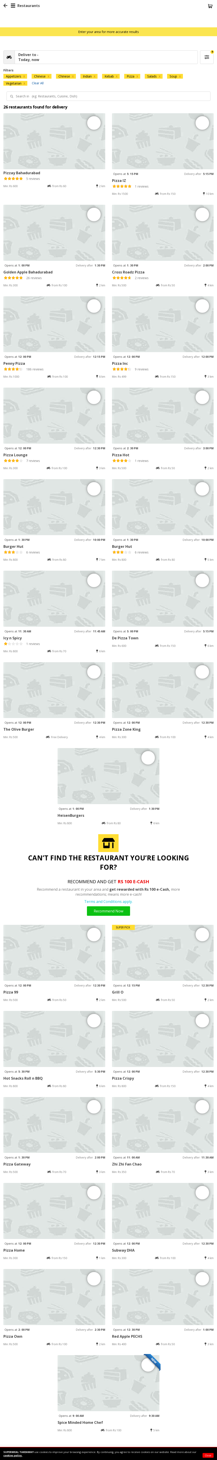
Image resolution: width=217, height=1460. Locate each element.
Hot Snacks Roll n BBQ (23, 1078)
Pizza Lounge (15, 454)
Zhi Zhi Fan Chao (127, 1164)
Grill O (118, 992)
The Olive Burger (18, 729)
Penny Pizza (14, 363)
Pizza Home (14, 1250)
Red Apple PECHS (127, 1336)
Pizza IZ (119, 180)
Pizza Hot (120, 454)
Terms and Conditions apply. (108, 901)
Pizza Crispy (123, 1078)
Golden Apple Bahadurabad (28, 272)
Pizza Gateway (16, 1164)
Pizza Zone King (126, 729)
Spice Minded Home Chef (80, 1422)
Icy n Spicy (12, 638)
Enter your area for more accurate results (108, 32)
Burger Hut (13, 546)
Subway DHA (123, 1250)
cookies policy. (12, 1455)
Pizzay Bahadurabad (21, 172)
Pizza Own (12, 1336)
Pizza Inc (120, 363)
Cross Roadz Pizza (128, 272)
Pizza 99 (10, 992)
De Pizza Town (125, 638)
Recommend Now (108, 911)
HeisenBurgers (71, 815)
